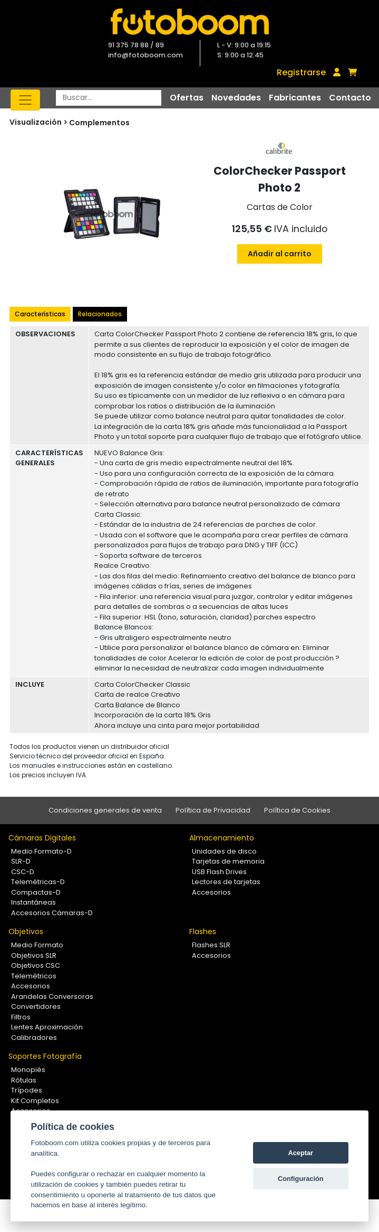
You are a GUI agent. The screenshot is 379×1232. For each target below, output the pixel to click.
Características (40, 313)
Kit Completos (35, 1101)
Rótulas (23, 1080)
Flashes (202, 931)
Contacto (350, 98)
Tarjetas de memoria (228, 861)
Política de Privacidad (213, 810)
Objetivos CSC (35, 965)
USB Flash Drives (219, 872)
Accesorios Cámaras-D (52, 913)
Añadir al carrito (280, 253)
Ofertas (186, 98)
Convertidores (36, 1006)
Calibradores (34, 1038)
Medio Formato (37, 945)
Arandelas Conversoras (52, 996)
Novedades (236, 98)
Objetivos (25, 931)
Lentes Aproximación (47, 1027)
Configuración (301, 1179)
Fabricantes (295, 98)
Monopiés (28, 1070)
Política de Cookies (297, 810)
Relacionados (100, 313)
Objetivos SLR (33, 955)
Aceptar (300, 1153)
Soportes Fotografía (45, 1056)
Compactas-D (36, 892)
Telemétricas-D (38, 882)
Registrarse (301, 72)
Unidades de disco (224, 851)
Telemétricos (33, 976)
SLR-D (21, 861)
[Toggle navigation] (25, 100)
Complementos (99, 122)
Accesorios (211, 892)
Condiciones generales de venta (105, 810)
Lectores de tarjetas (226, 882)
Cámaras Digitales (42, 838)
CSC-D (22, 872)
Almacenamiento (221, 838)
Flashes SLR (211, 945)
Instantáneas (33, 902)
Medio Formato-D (41, 851)
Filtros (21, 1017)
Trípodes (26, 1090)
